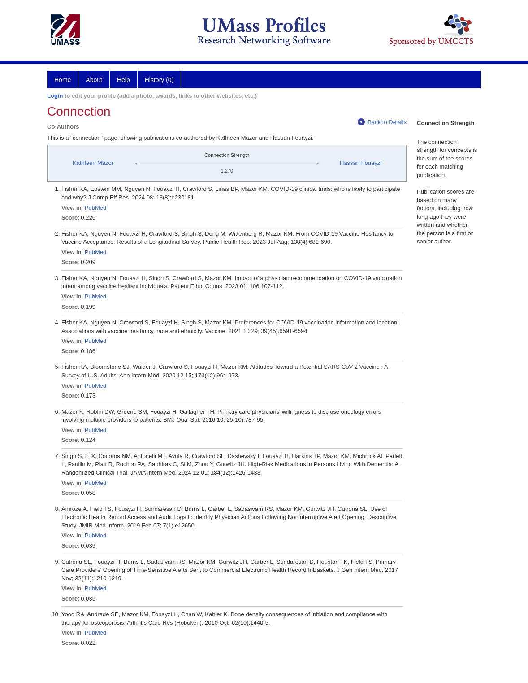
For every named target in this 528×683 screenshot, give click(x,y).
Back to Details (382, 122)
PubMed (95, 207)
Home (62, 79)
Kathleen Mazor (93, 163)
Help (123, 79)
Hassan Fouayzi (360, 163)
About (94, 79)
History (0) (159, 79)
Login (55, 95)
